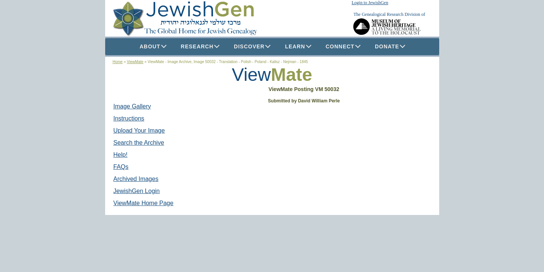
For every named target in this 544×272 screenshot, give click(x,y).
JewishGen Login (136, 191)
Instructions (129, 118)
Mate (291, 75)
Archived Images (136, 179)
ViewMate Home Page (143, 203)
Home (118, 62)
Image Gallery (132, 106)
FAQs (121, 167)
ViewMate (135, 62)
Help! (120, 154)
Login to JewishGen (370, 2)
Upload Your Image (139, 130)
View (251, 75)
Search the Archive (138, 142)
